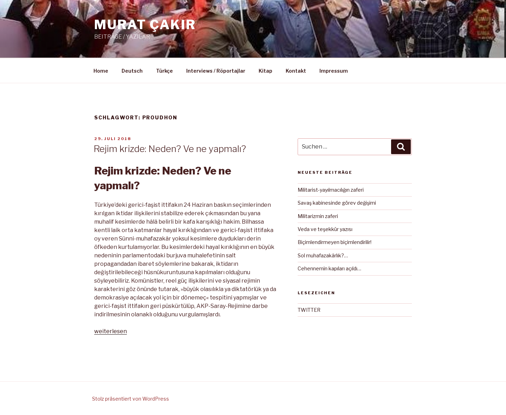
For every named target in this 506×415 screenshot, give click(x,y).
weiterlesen (110, 331)
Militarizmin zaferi (318, 216)
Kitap (265, 71)
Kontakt (296, 71)
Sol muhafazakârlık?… (323, 255)
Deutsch (132, 71)
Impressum (333, 71)
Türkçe (164, 71)
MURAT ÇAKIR (145, 24)
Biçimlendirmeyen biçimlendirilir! (334, 242)
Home (100, 71)
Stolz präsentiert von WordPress (130, 399)
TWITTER (309, 310)
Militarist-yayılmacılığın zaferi (331, 190)
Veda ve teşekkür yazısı (325, 229)
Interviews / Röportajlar (215, 71)
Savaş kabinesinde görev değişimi (337, 203)
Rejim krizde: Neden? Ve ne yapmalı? (169, 148)
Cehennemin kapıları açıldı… (329, 268)
